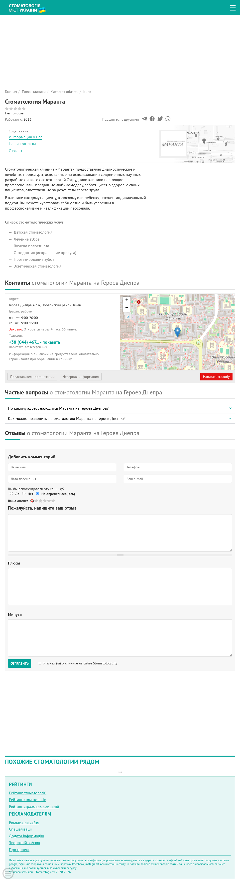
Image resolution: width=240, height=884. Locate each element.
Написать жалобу (216, 376)
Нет (30, 494)
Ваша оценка (18, 501)
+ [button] (126, 300)
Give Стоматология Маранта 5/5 (53, 501)
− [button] (126, 308)
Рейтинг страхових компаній (34, 806)
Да (17, 494)
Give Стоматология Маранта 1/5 (36, 501)
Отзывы (15, 150)
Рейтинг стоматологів (27, 799)
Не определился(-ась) (58, 494)
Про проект (19, 849)
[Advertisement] (120, 50)
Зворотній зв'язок (24, 842)
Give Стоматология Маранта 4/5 (49, 501)
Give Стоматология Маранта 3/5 (45, 501)
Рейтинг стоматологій (27, 792)
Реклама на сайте (24, 822)
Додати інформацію (26, 835)
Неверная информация (81, 376)
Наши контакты (22, 143)
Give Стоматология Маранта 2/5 (41, 501)
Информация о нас (25, 136)
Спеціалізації (20, 829)
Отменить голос (32, 501)
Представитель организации (32, 376)
